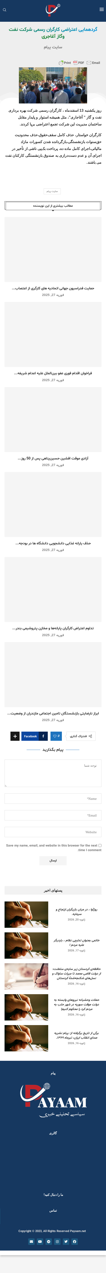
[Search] (4, 10)
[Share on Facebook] (34, 736)
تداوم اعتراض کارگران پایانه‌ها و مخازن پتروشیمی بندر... (53, 628)
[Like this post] (54, 736)
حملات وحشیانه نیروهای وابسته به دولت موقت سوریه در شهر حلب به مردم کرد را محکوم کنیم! (76, 1004)
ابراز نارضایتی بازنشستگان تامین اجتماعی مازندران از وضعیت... (53, 713)
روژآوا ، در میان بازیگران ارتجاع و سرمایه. (76, 911)
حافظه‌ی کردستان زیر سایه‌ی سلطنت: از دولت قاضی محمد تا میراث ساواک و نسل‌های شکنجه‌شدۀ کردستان (76, 973)
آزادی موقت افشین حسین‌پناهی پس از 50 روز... (53, 458)
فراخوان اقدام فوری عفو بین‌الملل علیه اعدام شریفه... (53, 373)
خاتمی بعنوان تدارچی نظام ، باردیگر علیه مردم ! (76, 942)
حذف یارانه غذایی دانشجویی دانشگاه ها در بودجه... (53, 543)
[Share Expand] (15, 736)
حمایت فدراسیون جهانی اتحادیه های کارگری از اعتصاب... (53, 288)
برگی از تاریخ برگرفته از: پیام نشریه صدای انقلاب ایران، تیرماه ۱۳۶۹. (76, 1035)
